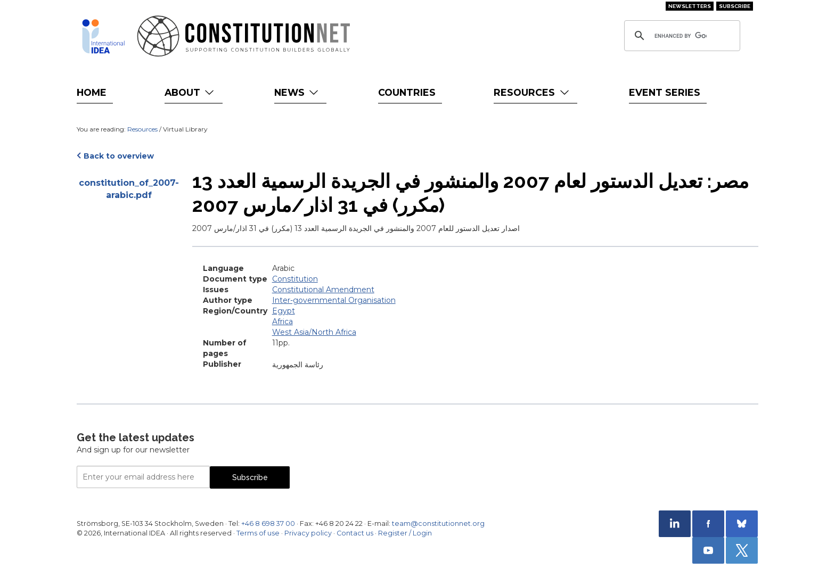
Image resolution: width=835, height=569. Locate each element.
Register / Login (405, 533)
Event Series (664, 92)
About (190, 92)
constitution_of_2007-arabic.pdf (129, 189)
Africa (282, 321)
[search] (680, 35)
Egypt (283, 311)
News (297, 92)
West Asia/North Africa (314, 332)
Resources (532, 92)
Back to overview (119, 156)
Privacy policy (308, 533)
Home (92, 92)
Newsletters (689, 6)
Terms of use (258, 533)
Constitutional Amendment (323, 289)
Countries (407, 92)
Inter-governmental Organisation (334, 300)
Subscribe (734, 6)
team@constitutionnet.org (438, 523)
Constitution (295, 279)
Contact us (355, 533)
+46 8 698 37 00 (268, 523)
